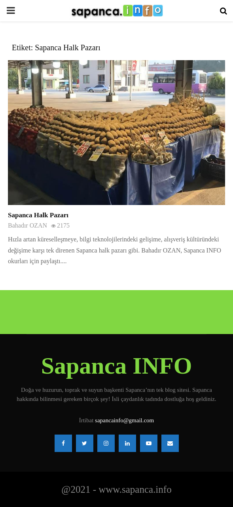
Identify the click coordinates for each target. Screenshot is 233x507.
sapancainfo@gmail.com (124, 420)
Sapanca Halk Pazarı (38, 215)
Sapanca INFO (116, 366)
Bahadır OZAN (27, 225)
